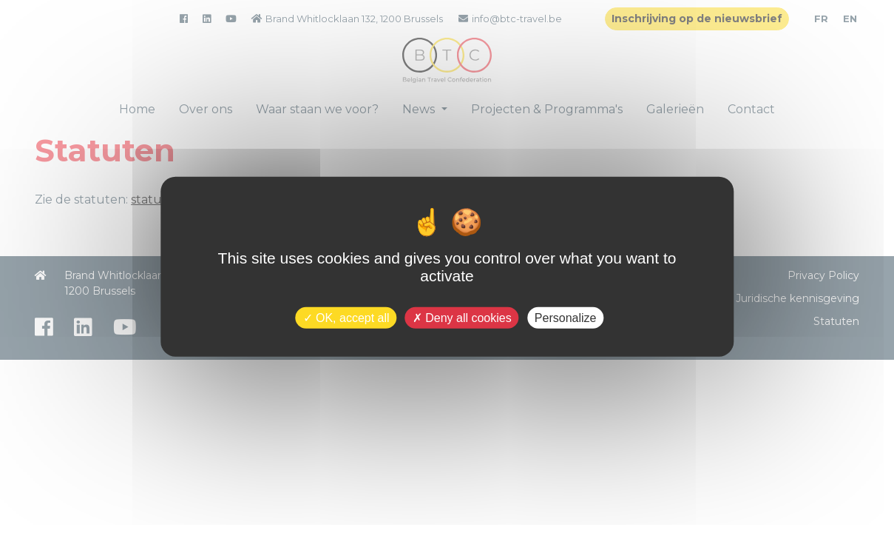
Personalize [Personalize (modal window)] (566, 317)
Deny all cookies (462, 317)
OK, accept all (346, 317)
